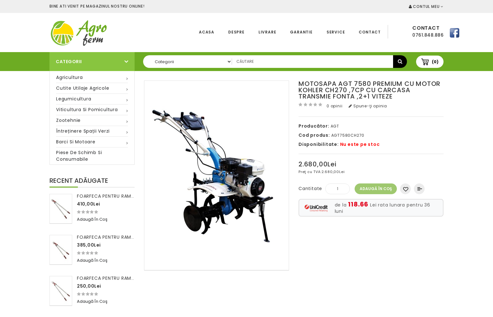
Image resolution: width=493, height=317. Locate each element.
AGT (335, 126)
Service (336, 32)
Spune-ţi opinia (368, 106)
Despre (236, 32)
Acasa (206, 32)
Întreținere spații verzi (83, 131)
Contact (370, 32)
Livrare (267, 32)
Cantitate (310, 188)
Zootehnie (68, 120)
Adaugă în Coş (376, 188)
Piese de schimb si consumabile (79, 155)
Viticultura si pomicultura (87, 109)
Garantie (301, 32)
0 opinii (334, 106)
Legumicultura (73, 99)
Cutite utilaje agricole (82, 88)
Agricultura (69, 77)
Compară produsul (419, 188)
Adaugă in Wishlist (405, 188)
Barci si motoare (76, 142)
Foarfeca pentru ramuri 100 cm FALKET (125, 278)
